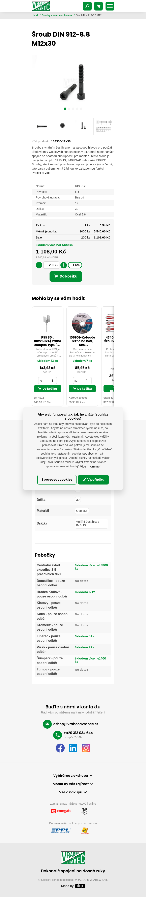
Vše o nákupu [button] (70, 792)
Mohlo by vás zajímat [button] (71, 784)
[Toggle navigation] (87, 6)
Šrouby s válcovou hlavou (57, 15)
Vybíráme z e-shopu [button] (70, 775)
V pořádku (93, 479)
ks (56, 265)
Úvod (35, 15)
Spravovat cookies (56, 479)
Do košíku (47, 389)
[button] (65, 109)
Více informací (90, 467)
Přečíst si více (41, 172)
